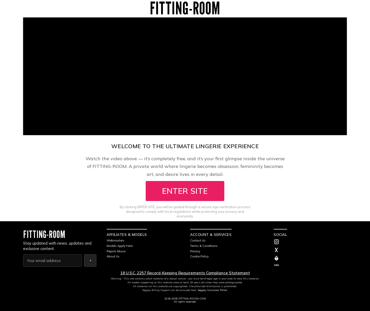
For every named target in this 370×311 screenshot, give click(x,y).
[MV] (310, 258)
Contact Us (198, 240)
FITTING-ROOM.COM (192, 298)
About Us (114, 256)
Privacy (195, 251)
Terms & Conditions (204, 246)
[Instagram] (310, 242)
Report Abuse (117, 251)
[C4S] (310, 265)
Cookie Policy (200, 256)
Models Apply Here (121, 246)
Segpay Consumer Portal (212, 290)
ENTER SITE (185, 191)
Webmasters (116, 240)
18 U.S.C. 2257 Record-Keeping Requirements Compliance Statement (185, 272)
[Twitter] (310, 250)
